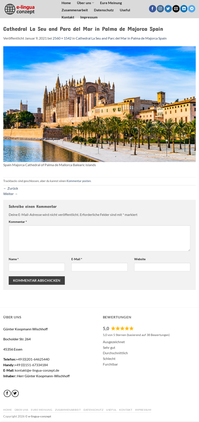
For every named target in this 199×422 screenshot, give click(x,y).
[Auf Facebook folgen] (152, 8)
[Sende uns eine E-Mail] (176, 8)
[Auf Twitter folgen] (168, 8)
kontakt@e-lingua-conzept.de (37, 370)
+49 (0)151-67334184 (31, 365)
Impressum (88, 17)
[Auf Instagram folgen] (160, 8)
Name (14, 259)
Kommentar (18, 221)
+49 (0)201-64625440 (32, 359)
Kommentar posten (79, 181)
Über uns (21, 409)
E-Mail (76, 259)
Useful (125, 10)
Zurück (10, 188)
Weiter (10, 194)
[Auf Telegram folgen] (191, 8)
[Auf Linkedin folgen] (183, 8)
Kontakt (68, 17)
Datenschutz (104, 10)
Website (139, 259)
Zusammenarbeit (75, 10)
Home (7, 409)
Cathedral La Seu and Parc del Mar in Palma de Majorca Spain (121, 38)
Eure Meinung (41, 409)
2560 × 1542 (62, 38)
